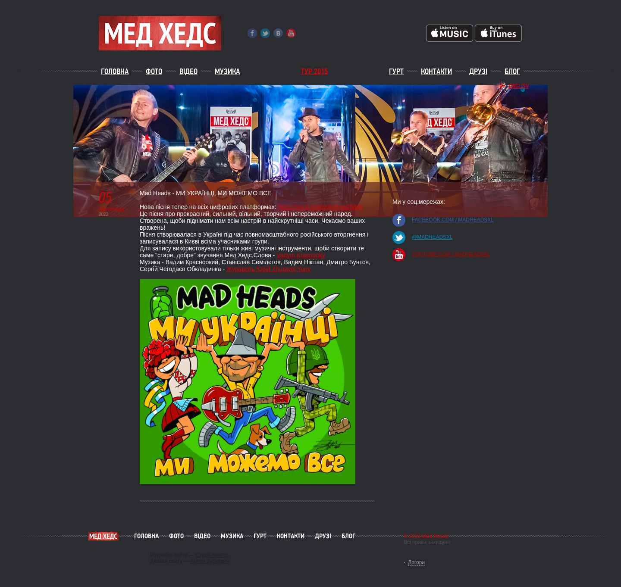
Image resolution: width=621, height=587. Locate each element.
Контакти (436, 71)
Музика (227, 71)
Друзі (478, 71)
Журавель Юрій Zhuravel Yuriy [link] (268, 268)
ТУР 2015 (314, 71)
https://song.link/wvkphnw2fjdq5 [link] (320, 206)
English (519, 85)
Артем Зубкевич (209, 561)
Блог (512, 71)
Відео (188, 71)
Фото (154, 71)
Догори (416, 562)
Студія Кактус (211, 555)
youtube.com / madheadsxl (451, 254)
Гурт (396, 71)
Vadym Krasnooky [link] (300, 255)
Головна (115, 71)
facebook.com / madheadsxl (453, 220)
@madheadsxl (432, 237)
